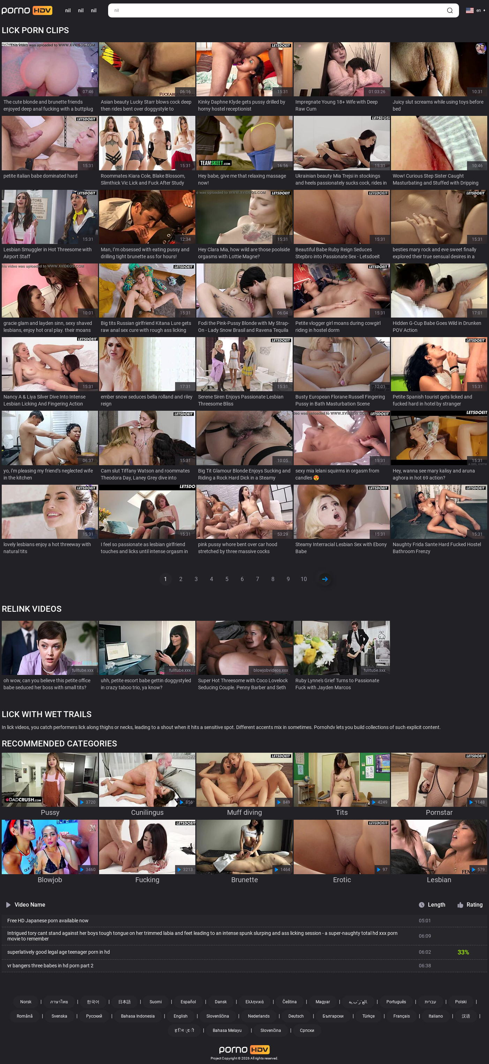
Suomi (156, 1001)
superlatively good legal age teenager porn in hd (58, 952)
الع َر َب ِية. (358, 1001)
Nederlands (259, 1016)
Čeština (290, 1001)
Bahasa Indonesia (138, 1016)
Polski (461, 1001)
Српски (307, 1030)
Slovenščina (217, 1016)
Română (25, 1016)
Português (396, 1001)
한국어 (93, 1001)
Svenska (59, 1016)
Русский (94, 1016)
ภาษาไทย (59, 1001)
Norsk (25, 1001)
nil (81, 10)
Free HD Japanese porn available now (48, 920)
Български (333, 1016)
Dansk (221, 1001)
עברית (430, 1001)
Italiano (436, 1016)
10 (304, 579)
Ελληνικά (255, 1001)
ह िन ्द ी (184, 1030)
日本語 (124, 1001)
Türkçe (368, 1016)
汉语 (466, 1016)
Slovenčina (271, 1030)
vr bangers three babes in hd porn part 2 (50, 965)
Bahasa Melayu (227, 1030)
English (181, 1016)
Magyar (323, 1001)
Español (188, 1001)
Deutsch (296, 1016)
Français (401, 1016)
